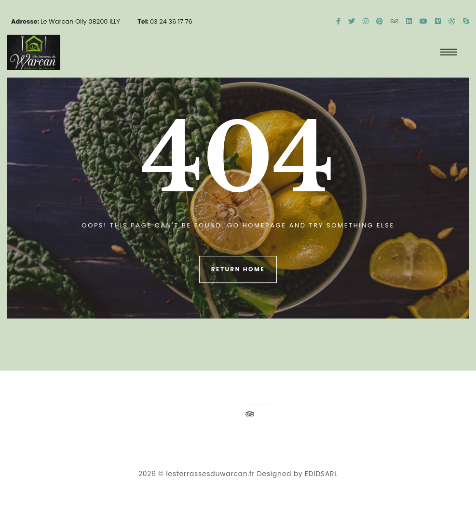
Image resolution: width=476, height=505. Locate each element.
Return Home (238, 270)
